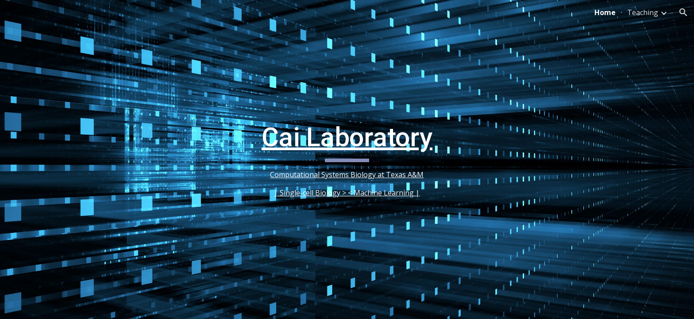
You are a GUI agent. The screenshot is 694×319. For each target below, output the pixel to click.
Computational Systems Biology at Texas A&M (347, 174)
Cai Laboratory (347, 137)
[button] (683, 12)
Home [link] (605, 12)
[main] (347, 159)
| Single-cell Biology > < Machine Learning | (347, 193)
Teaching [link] (642, 12)
